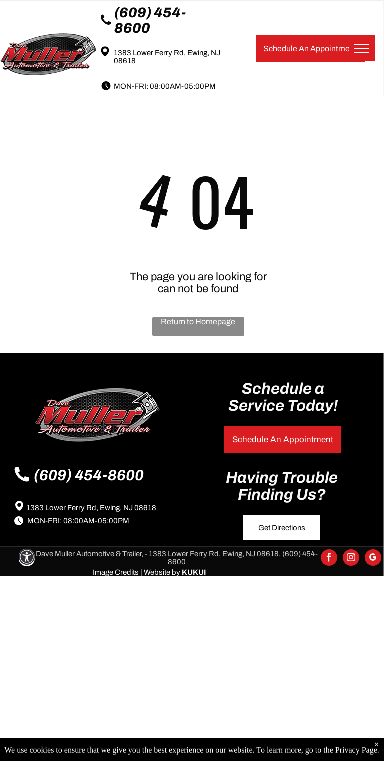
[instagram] (351, 558)
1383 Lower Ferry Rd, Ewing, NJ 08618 (91, 508)
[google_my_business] (373, 558)
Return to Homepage (198, 321)
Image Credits (116, 572)
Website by (162, 572)
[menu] (362, 48)
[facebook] (329, 558)
